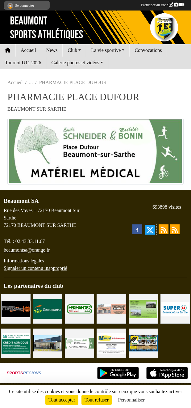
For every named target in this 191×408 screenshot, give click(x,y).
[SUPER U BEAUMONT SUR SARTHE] (175, 308)
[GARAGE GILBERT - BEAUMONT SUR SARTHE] (143, 308)
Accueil (28, 50)
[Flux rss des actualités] (163, 229)
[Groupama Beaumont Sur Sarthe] (47, 308)
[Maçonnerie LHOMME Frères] (16, 308)
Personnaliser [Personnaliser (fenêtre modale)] (131, 399)
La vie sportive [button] (106, 50)
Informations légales (24, 260)
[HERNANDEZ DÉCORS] (79, 308)
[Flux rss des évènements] (175, 229)
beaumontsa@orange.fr (27, 250)
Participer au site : (162, 5)
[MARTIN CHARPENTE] (143, 343)
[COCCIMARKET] (47, 343)
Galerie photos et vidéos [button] (75, 62)
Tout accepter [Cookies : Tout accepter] (61, 399)
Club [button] (72, 50)
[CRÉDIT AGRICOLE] (16, 343)
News (51, 50)
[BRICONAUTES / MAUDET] (111, 343)
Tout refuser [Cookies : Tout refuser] (97, 399)
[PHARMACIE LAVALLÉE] (111, 308)
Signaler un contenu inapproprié (35, 268)
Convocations (148, 50)
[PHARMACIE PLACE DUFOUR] (79, 343)
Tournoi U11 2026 (23, 62)
